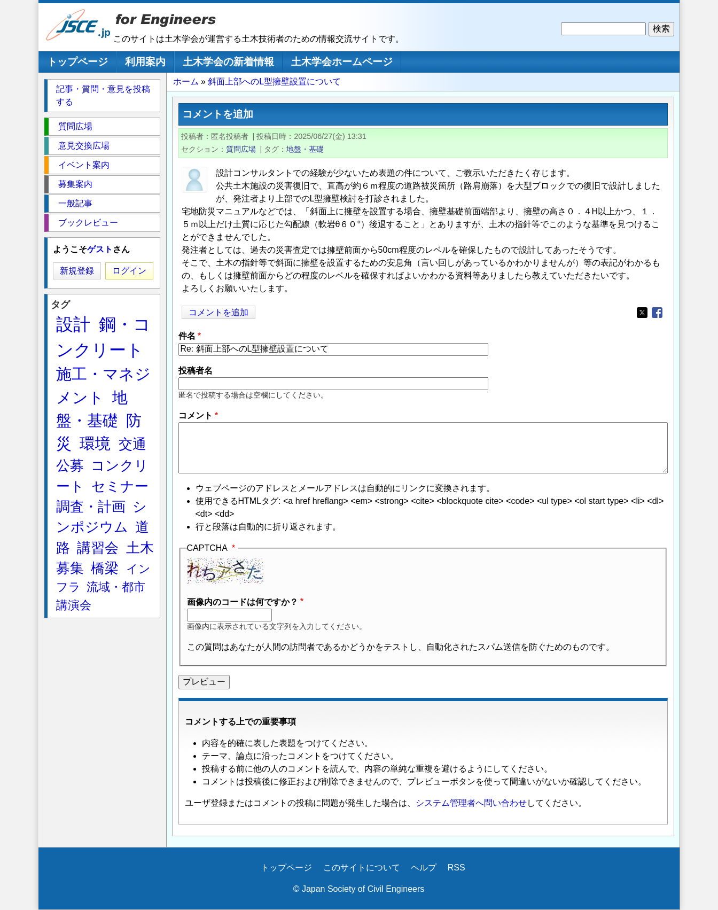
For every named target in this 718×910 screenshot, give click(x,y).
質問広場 (241, 149)
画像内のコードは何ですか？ (242, 601)
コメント (195, 415)
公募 (70, 465)
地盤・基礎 (305, 149)
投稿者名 (195, 370)
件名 (187, 335)
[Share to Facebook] (657, 312)
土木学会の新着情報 (228, 61)
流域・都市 (116, 587)
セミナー (120, 486)
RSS (456, 867)
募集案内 (75, 184)
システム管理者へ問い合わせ (471, 802)
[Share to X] (642, 312)
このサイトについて (361, 867)
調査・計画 (91, 506)
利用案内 (145, 61)
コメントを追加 (218, 312)
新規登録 (77, 270)
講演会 (73, 605)
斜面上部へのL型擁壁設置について (274, 81)
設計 (73, 324)
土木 (140, 547)
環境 (95, 443)
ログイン (129, 270)
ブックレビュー (88, 222)
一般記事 (75, 203)
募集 (70, 568)
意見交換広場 (84, 145)
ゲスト (100, 249)
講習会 (98, 547)
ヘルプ (423, 867)
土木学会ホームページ (342, 61)
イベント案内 (84, 164)
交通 (132, 444)
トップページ (77, 61)
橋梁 (105, 568)
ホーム (186, 81)
